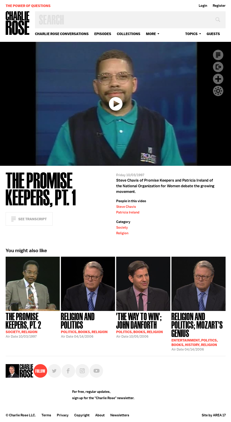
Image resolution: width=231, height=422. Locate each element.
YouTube (96, 371)
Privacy (63, 415)
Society (122, 227)
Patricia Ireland (127, 212)
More (151, 34)
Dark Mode (218, 91)
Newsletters (119, 415)
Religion (122, 233)
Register (219, 5)
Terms (46, 415)
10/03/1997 (33, 325)
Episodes (102, 34)
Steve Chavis (126, 206)
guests (213, 34)
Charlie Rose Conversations (62, 34)
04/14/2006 (88, 325)
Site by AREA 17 (214, 415)
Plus (218, 79)
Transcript (218, 55)
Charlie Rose (18, 23)
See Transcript (32, 219)
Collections (128, 34)
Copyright (82, 415)
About (100, 415)
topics (191, 34)
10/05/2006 (143, 325)
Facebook (68, 371)
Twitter (54, 371)
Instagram (82, 371)
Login (203, 5)
